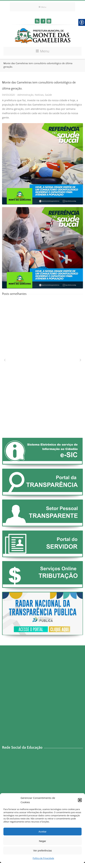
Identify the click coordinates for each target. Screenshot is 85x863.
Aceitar (43, 831)
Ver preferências (42, 850)
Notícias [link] (39, 94)
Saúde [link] (48, 94)
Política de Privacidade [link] (43, 858)
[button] (80, 800)
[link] (37, 21)
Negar (42, 841)
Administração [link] (25, 94)
